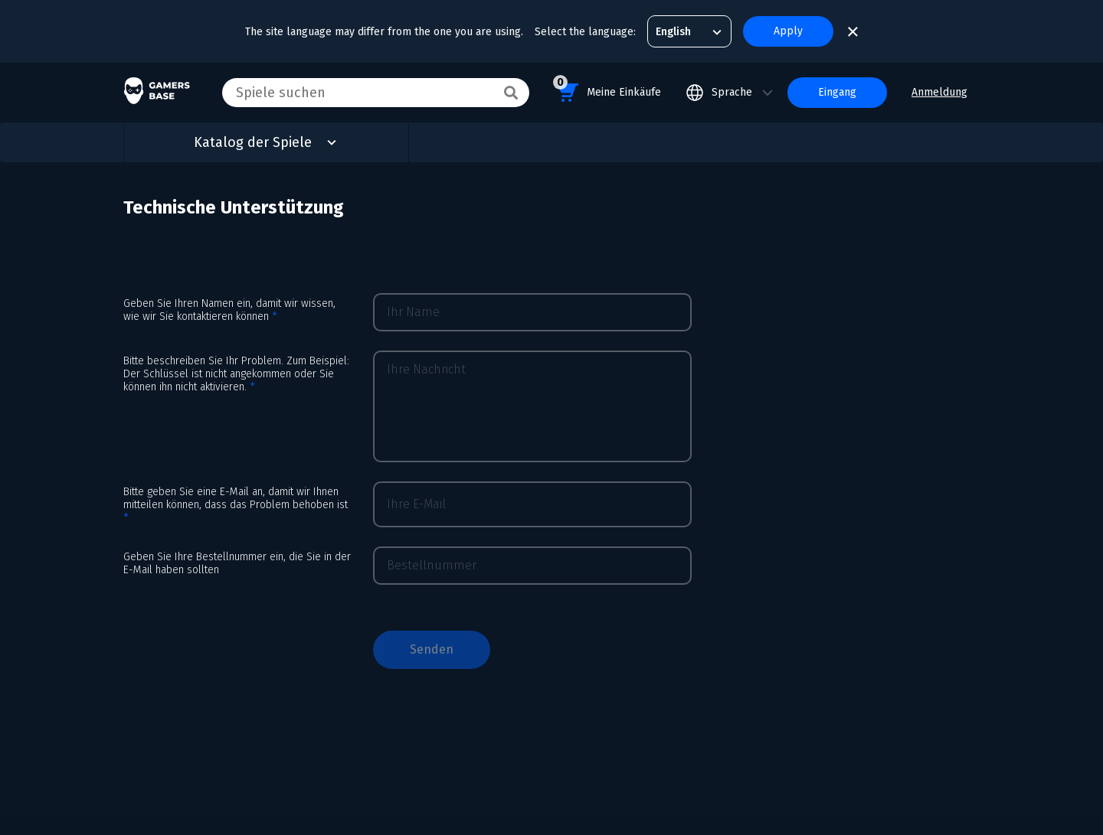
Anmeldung (939, 92)
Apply (788, 31)
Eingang (837, 92)
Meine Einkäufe (607, 90)
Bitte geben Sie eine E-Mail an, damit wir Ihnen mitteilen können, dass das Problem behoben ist (235, 504)
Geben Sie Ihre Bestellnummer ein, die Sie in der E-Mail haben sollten (237, 563)
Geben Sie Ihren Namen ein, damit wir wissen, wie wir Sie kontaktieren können (229, 310)
